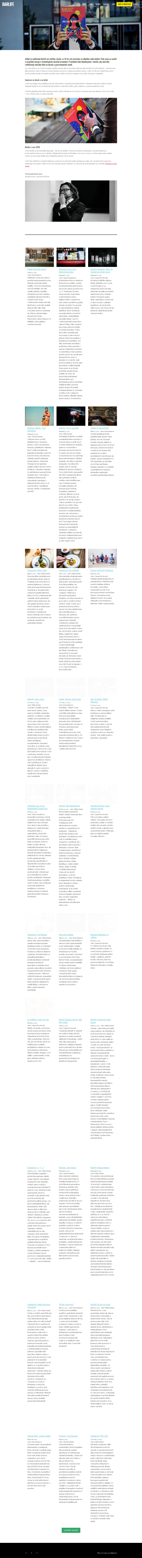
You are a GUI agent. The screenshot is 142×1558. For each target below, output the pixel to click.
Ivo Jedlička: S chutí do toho (38, 1019)
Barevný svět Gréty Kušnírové (102, 570)
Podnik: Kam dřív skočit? (37, 269)
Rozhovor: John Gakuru (67, 1167)
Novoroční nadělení (66, 934)
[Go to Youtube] (37, 1553)
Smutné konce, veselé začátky (39, 1435)
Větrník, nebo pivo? (66, 1304)
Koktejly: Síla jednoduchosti (69, 805)
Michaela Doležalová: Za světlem (100, 936)
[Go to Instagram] (31, 1553)
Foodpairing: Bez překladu (69, 570)
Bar (73, 37)
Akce (69, 37)
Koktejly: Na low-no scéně (100, 1304)
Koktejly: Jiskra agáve (35, 699)
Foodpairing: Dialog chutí (37, 570)
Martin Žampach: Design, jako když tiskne (70, 1021)
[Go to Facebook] (26, 1553)
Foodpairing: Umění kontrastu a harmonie (38, 1306)
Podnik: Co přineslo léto (100, 427)
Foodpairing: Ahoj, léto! (99, 1435)
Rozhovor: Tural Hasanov (68, 1435)
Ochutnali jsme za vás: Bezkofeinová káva (67, 270)
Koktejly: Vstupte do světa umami (101, 1021)
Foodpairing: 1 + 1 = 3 (35, 1167)
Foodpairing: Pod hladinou (37, 934)
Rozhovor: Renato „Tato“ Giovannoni (36, 429)
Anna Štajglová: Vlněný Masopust (99, 700)
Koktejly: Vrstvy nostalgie (69, 427)
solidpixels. (113, 1553)
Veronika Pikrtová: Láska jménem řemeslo (100, 807)
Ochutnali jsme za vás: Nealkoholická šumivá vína (37, 807)
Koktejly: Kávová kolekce (100, 1167)
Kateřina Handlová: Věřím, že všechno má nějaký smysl (101, 270)
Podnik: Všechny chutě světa (70, 699)
